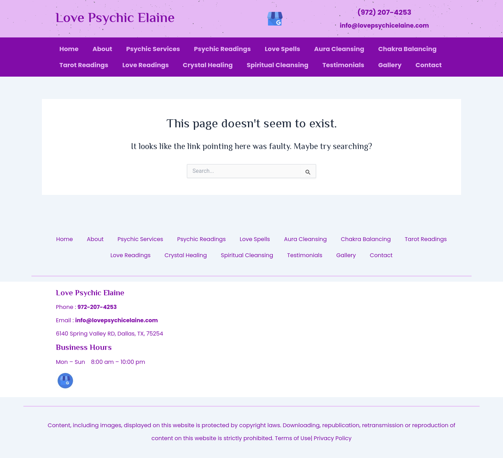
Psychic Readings (222, 48)
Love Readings (145, 65)
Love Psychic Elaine (115, 19)
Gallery (390, 65)
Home (69, 48)
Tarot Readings (83, 65)
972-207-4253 (97, 307)
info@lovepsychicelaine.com (384, 25)
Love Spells (282, 48)
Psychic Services (153, 48)
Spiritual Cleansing (277, 65)
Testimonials (343, 65)
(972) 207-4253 (384, 12)
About (102, 48)
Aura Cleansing (339, 48)
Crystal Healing (208, 65)
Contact (429, 65)
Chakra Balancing (407, 48)
